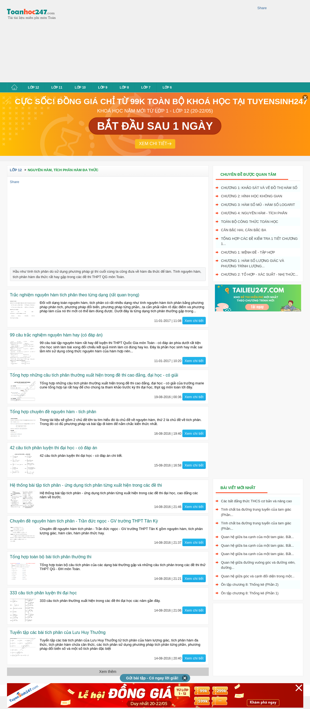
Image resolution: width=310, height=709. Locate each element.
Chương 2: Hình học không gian (251, 196)
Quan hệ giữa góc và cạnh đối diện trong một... (258, 576)
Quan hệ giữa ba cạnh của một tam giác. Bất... (257, 537)
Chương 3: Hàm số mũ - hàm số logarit (258, 205)
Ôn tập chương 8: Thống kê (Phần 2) (250, 584)
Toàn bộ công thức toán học (249, 222)
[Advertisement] (119, 40)
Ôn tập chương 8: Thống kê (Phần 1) (250, 593)
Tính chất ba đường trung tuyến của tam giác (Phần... (256, 512)
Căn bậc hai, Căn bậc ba (243, 230)
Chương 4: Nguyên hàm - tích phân (254, 213)
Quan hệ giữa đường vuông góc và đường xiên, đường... (258, 565)
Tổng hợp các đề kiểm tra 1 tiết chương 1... (259, 241)
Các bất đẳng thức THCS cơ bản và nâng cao (256, 501)
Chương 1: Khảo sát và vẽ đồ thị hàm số (259, 188)
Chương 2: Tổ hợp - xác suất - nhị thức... (259, 274)
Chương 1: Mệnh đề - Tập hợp (248, 252)
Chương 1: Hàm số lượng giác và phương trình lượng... (252, 263)
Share (262, 8)
